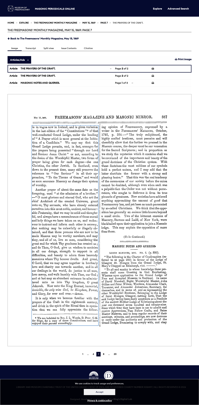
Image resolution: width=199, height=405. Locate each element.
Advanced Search (178, 8)
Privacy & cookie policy (99, 400)
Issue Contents (68, 48)
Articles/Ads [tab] (17, 59)
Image (14, 48)
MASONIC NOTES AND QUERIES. (40, 82)
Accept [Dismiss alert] (99, 392)
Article (13, 68)
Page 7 (104, 22)
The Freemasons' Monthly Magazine (55, 22)
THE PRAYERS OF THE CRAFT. (38, 68)
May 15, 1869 (88, 22)
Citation (88, 48)
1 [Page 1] (82, 354)
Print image (183, 59)
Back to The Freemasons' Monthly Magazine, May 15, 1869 (43, 38)
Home (11, 22)
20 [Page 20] (115, 354)
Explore (157, 8)
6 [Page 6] (93, 354)
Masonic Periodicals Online (55, 8)
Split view (49, 48)
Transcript (30, 48)
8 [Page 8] (103, 354)
